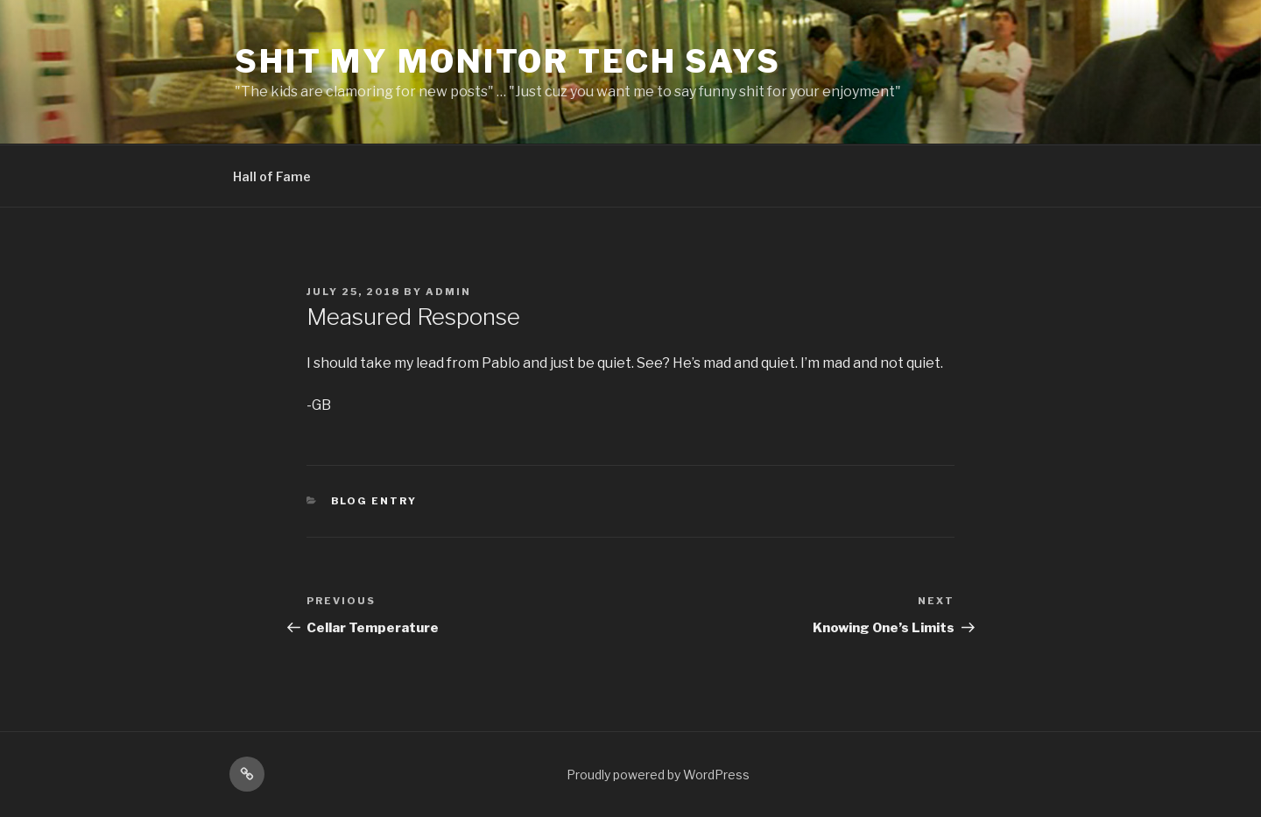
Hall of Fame (272, 176)
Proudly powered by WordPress (658, 774)
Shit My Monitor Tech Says (508, 61)
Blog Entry (374, 501)
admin (448, 291)
